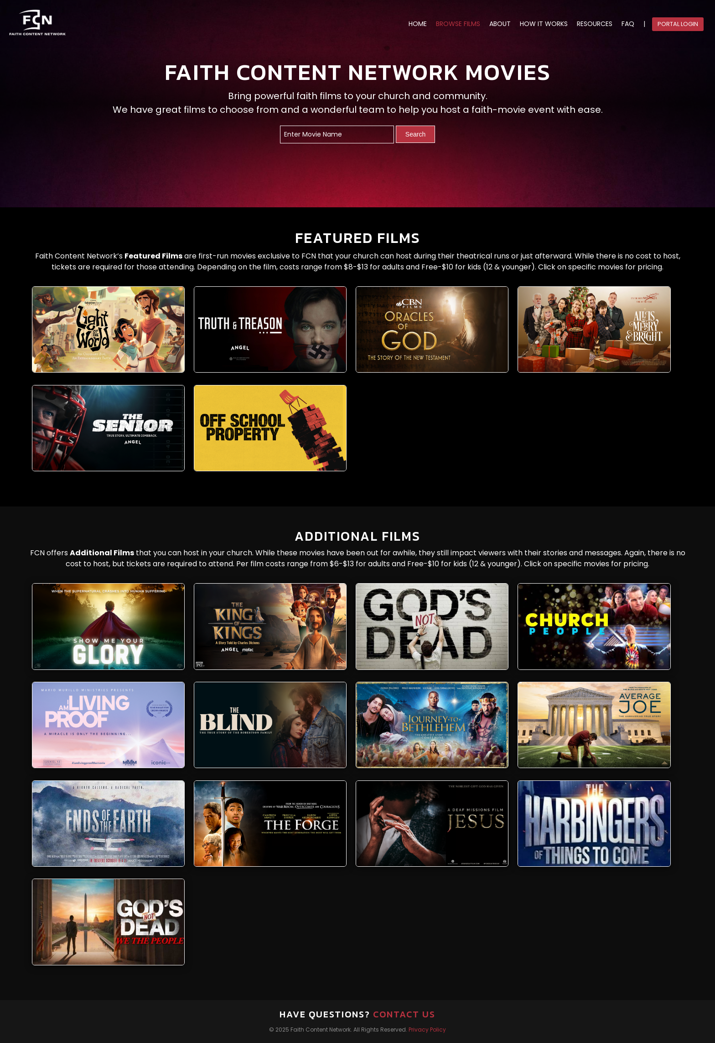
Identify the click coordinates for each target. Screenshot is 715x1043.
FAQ (628, 24)
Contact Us (404, 1014)
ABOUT (500, 24)
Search (415, 134)
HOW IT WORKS (544, 24)
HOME (418, 24)
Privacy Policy (427, 1029)
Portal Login (678, 24)
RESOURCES (594, 24)
